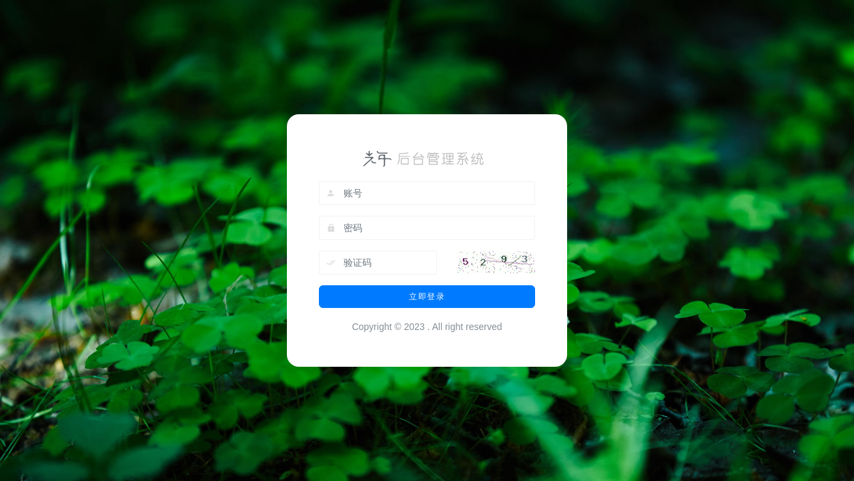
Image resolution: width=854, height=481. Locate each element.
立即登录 (427, 296)
